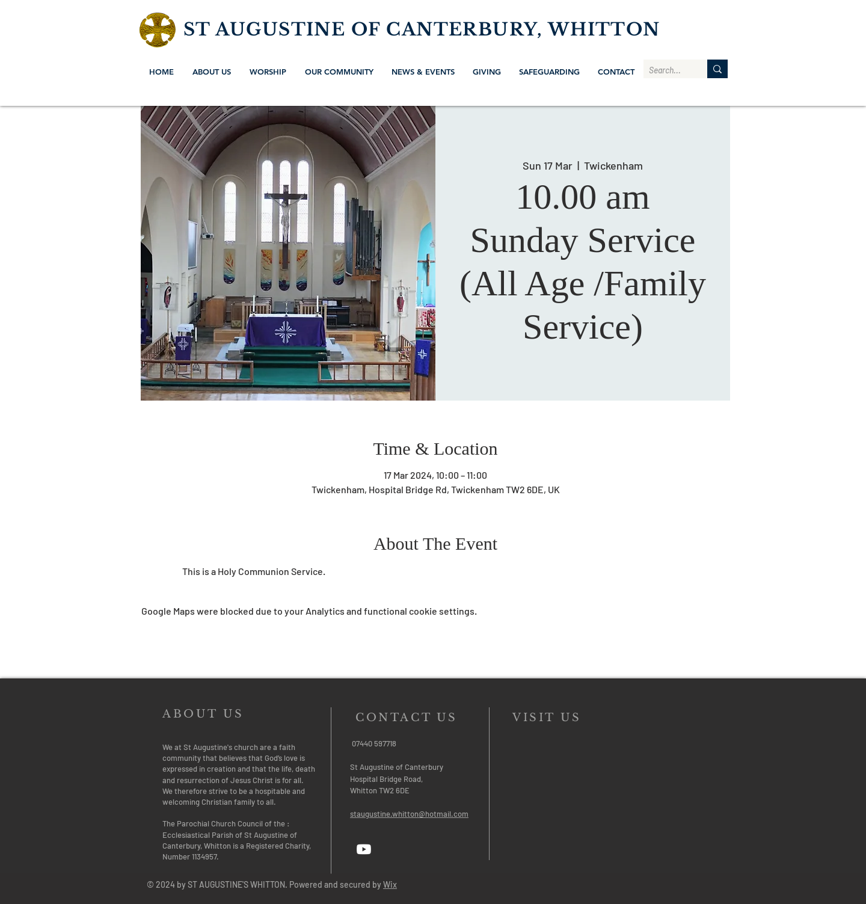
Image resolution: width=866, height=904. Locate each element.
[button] (211, 72)
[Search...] (665, 70)
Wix (390, 884)
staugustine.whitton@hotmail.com (409, 814)
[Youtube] (363, 849)
